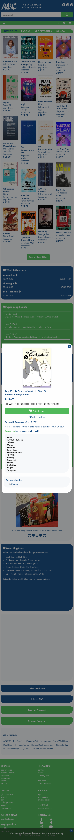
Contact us (10, 431)
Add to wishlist (37, 417)
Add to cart (37, 411)
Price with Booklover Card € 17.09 (21, 422)
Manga (14, 483)
